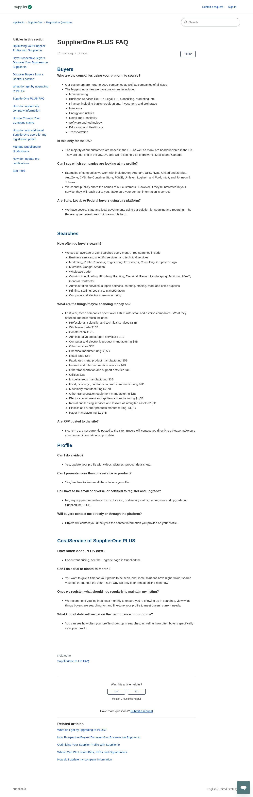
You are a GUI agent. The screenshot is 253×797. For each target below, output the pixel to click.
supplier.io (18, 22)
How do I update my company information (26, 108)
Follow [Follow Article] (188, 54)
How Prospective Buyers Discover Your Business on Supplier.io (30, 62)
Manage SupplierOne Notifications (27, 149)
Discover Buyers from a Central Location (28, 77)
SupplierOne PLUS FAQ (28, 98)
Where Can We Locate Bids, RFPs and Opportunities (92, 752)
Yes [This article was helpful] (116, 691)
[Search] (210, 22)
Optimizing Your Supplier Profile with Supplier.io (29, 48)
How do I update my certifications (26, 161)
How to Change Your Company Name (26, 120)
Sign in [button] (232, 6)
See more (19, 170)
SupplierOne (35, 22)
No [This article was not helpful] (136, 691)
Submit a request (212, 6)
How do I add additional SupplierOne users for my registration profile (29, 135)
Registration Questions (59, 22)
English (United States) (223, 789)
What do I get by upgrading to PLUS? (30, 89)
